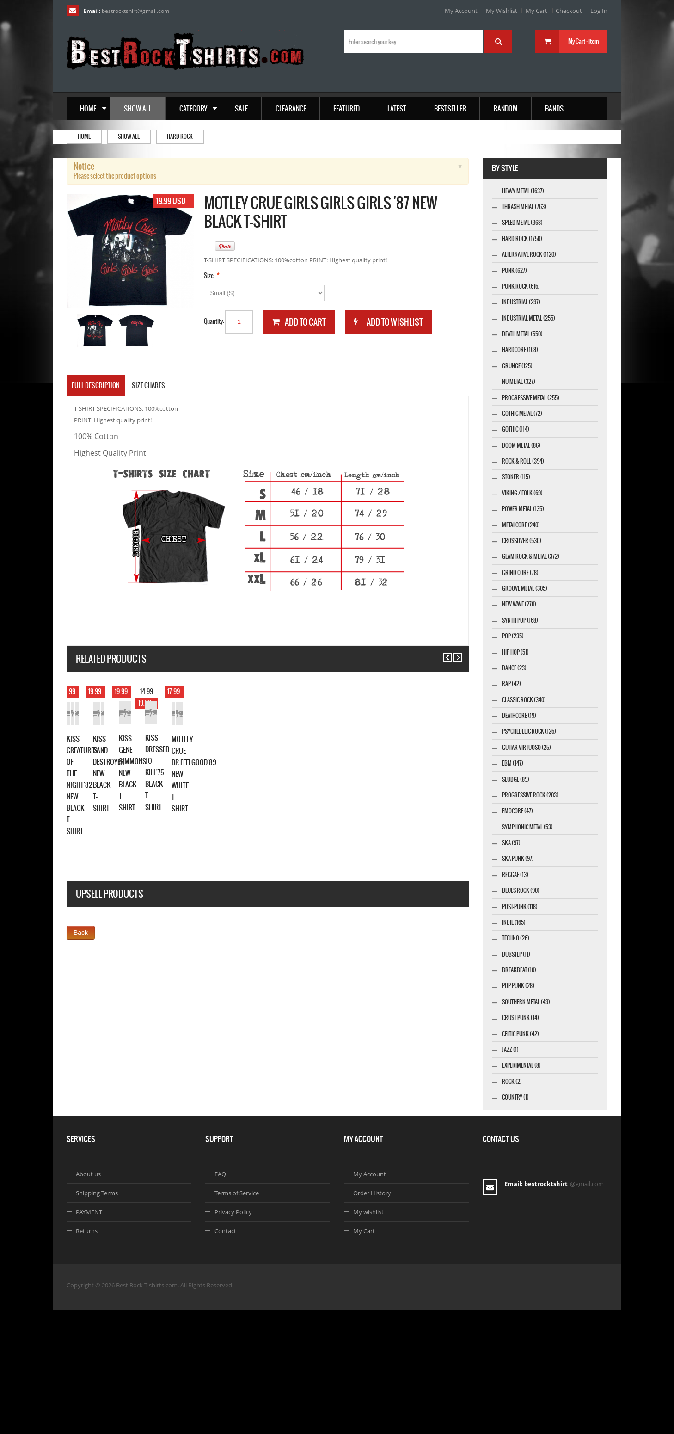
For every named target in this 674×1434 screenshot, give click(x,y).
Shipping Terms (97, 1317)
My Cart (536, 10)
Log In (598, 10)
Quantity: (214, 321)
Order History (372, 1317)
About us (88, 1298)
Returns (87, 1355)
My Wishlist (501, 10)
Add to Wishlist (129, 816)
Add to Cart (87, 816)
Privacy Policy (233, 1336)
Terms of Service (236, 1317)
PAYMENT (89, 1336)
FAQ (220, 1298)
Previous (443, 653)
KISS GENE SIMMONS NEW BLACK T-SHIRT (399, 836)
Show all (129, 136)
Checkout (569, 10)
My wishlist (368, 1336)
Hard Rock (180, 136)
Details (170, 816)
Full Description (96, 385)
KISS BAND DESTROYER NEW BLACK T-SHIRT (263, 840)
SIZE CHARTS (148, 385)
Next (453, 653)
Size (209, 275)
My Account (461, 10)
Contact (225, 1355)
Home (84, 136)
